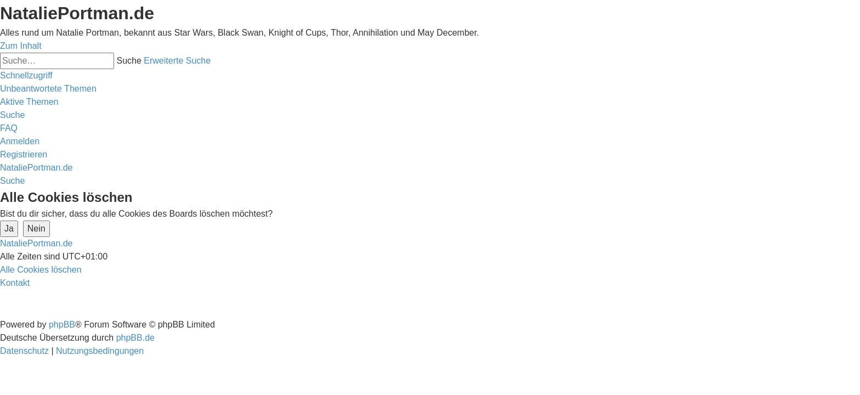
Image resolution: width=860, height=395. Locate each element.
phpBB (62, 324)
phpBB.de (135, 337)
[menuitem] (48, 88)
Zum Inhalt (21, 45)
